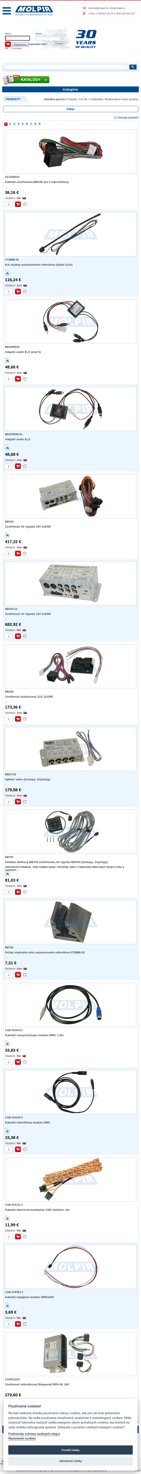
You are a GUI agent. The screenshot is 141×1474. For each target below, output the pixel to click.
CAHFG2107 (12, 1379)
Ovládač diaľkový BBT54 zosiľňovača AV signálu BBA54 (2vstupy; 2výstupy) (56, 862)
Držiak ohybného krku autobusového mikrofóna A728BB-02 (45, 952)
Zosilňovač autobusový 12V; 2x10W (29, 696)
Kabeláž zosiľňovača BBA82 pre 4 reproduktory (37, 182)
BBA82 (9, 691)
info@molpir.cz (117, 8)
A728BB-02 (12, 259)
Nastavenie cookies (22, 1438)
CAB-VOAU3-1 (14, 1030)
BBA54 (9, 521)
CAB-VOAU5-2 (14, 1117)
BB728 (9, 947)
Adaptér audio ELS (17, 439)
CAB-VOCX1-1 (14, 1204)
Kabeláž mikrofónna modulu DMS (27, 1122)
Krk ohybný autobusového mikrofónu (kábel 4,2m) (38, 264)
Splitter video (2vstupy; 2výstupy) (27, 779)
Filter (71, 109)
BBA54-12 (11, 609)
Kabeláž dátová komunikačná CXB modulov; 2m (37, 1209)
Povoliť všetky (70, 1450)
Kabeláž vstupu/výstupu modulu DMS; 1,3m (34, 1035)
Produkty (71, 99)
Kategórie (70, 89)
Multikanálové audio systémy (121, 99)
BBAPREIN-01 (13, 434)
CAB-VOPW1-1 (14, 1292)
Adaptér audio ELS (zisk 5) (23, 352)
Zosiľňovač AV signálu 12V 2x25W (28, 614)
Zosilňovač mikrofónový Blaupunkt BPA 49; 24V (37, 1384)
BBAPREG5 (12, 347)
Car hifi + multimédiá (91, 99)
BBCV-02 (10, 774)
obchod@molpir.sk (98, 8)
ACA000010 (12, 177)
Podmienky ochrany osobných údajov (34, 1434)
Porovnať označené (125, 117)
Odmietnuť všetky (70, 1461)
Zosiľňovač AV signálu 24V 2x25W (28, 526)
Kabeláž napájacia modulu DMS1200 (29, 1297)
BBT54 (9, 857)
